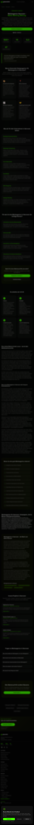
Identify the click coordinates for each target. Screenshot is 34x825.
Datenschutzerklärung (6, 821)
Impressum (12, 821)
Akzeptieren (9, 819)
